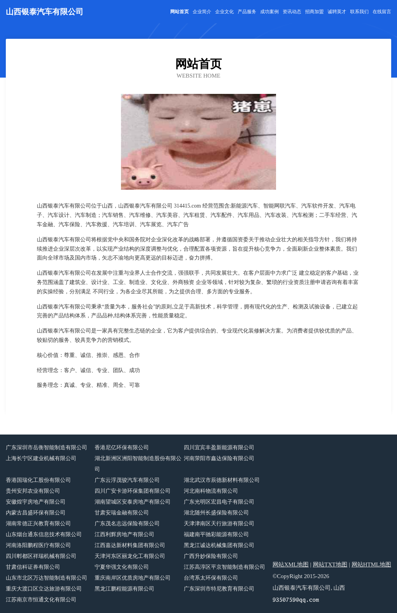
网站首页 (179, 11)
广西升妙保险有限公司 (211, 556)
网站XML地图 (291, 564)
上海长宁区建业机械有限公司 (41, 458)
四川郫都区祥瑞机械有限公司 (41, 556)
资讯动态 (292, 11)
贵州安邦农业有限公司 (33, 491)
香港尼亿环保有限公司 (122, 447)
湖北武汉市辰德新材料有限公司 (222, 480)
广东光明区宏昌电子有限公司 (219, 502)
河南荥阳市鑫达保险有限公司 (219, 458)
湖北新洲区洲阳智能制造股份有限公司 (138, 463)
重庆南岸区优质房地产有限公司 (133, 578)
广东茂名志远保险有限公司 (127, 523)
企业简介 (202, 11)
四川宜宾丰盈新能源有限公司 (219, 447)
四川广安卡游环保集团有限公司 (133, 491)
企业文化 (224, 11)
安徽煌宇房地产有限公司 (36, 502)
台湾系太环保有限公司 (211, 578)
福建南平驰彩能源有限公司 (216, 534)
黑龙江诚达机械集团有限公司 (219, 545)
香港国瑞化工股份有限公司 (38, 480)
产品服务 (247, 11)
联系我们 (359, 11)
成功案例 (269, 11)
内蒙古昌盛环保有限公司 (36, 513)
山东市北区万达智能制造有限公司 (46, 578)
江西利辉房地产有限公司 (124, 534)
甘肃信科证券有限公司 (33, 567)
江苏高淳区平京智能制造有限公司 (224, 567)
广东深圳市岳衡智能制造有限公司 (46, 447)
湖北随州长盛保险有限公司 (216, 513)
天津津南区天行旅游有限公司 (219, 523)
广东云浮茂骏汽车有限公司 (127, 480)
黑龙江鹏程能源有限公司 (124, 589)
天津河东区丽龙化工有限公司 (130, 556)
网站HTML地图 (372, 564)
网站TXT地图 (330, 564)
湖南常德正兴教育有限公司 (38, 523)
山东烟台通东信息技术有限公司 (44, 534)
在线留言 (382, 11)
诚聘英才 (337, 11)
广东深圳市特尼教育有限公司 (219, 589)
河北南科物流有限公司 (211, 491)
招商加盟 (314, 11)
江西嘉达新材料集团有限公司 (130, 545)
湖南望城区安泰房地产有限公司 (133, 502)
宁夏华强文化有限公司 (122, 567)
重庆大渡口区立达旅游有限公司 (44, 589)
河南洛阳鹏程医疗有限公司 (38, 545)
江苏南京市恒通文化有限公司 (41, 600)
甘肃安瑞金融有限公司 (122, 513)
